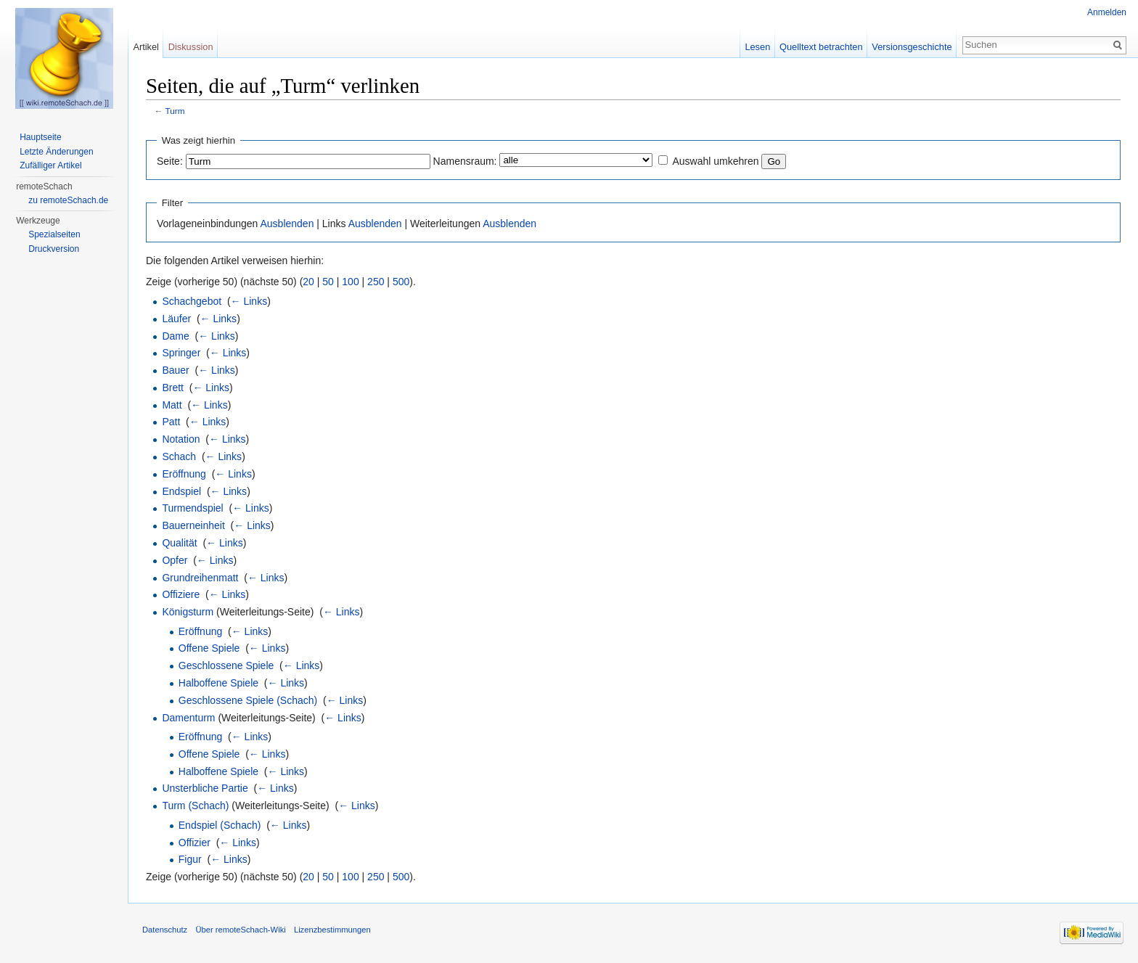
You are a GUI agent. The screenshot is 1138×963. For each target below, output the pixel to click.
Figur (190, 859)
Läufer (176, 318)
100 (350, 281)
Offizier (194, 842)
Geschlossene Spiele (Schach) (248, 700)
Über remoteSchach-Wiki (240, 929)
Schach (179, 456)
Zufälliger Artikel (50, 165)
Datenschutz (164, 929)
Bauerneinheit (193, 525)
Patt (171, 421)
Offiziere (181, 594)
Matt (171, 405)
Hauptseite (40, 137)
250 (375, 281)
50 (328, 281)
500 (401, 281)
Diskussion (190, 46)
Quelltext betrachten (821, 46)
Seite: (170, 161)
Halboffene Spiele (218, 683)
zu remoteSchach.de (68, 200)
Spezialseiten (54, 234)
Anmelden (1106, 12)
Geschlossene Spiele (226, 665)
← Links (249, 301)
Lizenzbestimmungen (332, 929)
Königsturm (187, 612)
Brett (173, 387)
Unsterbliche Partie (204, 788)
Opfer (174, 560)
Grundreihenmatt (200, 577)
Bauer (175, 370)
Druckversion (53, 249)
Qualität (179, 543)
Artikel (146, 46)
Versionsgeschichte (911, 46)
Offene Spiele (209, 648)
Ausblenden (287, 223)
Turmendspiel (192, 508)
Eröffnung (183, 474)
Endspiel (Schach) (220, 825)
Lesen (757, 46)
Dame (175, 336)
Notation (181, 439)
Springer (181, 352)
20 (308, 281)
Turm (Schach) (195, 805)
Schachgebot (191, 301)
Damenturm (188, 718)
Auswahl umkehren (715, 161)
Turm (175, 110)
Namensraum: (465, 161)
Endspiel (181, 491)
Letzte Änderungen (56, 152)
